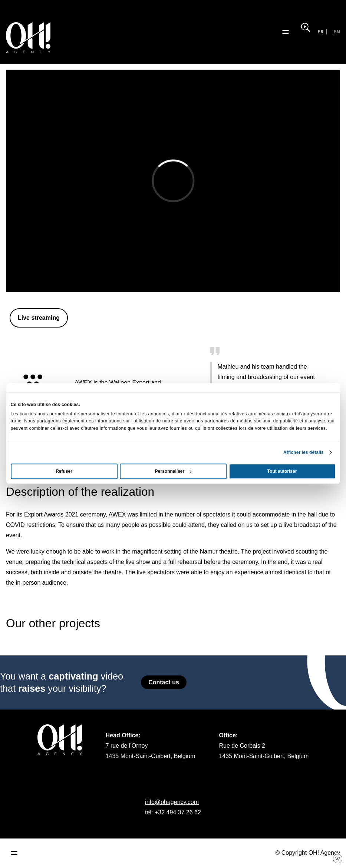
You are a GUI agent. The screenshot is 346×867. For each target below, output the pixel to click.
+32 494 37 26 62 (178, 812)
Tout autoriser (282, 471)
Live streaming (39, 318)
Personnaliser (173, 471)
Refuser (64, 471)
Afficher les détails (303, 452)
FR (320, 31)
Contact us (163, 682)
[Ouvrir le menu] (285, 32)
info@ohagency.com (172, 802)
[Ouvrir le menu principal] (14, 853)
